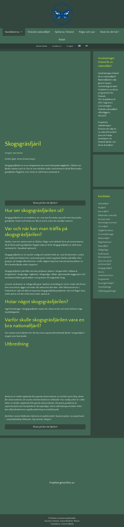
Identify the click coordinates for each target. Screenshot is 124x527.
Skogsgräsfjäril (105, 268)
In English (69, 46)
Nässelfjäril (103, 246)
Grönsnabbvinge (106, 234)
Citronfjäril (103, 226)
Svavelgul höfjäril (106, 283)
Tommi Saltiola (67, 523)
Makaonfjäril (103, 238)
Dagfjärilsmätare (105, 230)
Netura (76, 520)
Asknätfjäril (103, 203)
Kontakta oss (56, 46)
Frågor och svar (87, 32)
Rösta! (62, 39)
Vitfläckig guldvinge (107, 291)
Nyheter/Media (41, 46)
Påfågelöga (103, 250)
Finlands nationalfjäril (39, 32)
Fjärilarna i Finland (64, 32)
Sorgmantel (103, 279)
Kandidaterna (15, 32)
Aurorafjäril (103, 211)
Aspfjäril (102, 207)
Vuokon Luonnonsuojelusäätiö (63, 517)
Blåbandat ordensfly (107, 215)
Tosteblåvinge (104, 287)
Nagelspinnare (104, 242)
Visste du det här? (109, 32)
